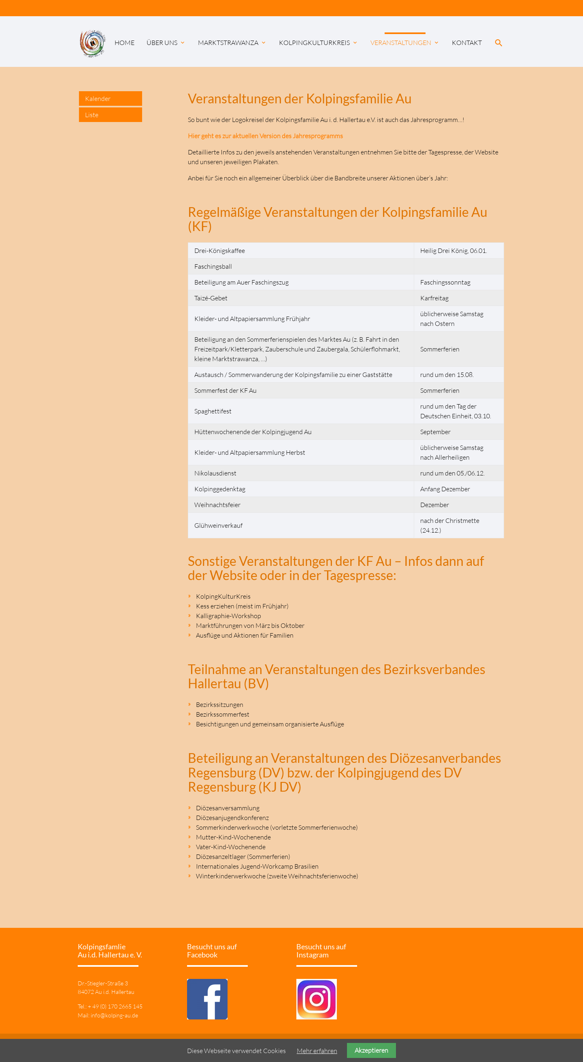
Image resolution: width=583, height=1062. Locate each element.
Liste (91, 115)
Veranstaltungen (405, 42)
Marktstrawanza (232, 42)
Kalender (98, 98)
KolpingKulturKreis (318, 42)
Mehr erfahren (317, 1051)
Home (124, 43)
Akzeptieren (371, 1050)
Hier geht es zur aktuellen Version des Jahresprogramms (265, 136)
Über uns (166, 42)
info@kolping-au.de (114, 1015)
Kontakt (467, 43)
